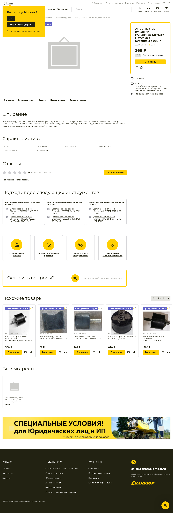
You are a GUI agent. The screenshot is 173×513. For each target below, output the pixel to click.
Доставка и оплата (114, 3)
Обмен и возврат (53, 478)
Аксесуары (8, 473)
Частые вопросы (53, 488)
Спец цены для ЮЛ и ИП (159, 3)
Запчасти (62, 9)
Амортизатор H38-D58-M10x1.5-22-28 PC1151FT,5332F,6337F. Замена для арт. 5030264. (18, 338)
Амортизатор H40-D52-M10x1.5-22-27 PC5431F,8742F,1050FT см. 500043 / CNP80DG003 (154, 338)
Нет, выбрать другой (21, 24)
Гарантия (129, 3)
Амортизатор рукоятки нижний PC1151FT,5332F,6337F (87, 337)
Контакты (140, 3)
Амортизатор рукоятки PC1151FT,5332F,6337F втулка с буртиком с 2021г (14, 400)
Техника (6, 468)
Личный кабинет (53, 483)
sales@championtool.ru (148, 468)
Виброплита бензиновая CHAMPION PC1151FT (106, 203)
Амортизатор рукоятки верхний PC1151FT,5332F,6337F (53, 337)
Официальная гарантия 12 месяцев (112, 254)
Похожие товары (77, 100)
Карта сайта (93, 478)
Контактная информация (100, 483)
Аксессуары (48, 9)
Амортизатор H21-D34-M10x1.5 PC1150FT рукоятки (122, 337)
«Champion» (13, 501)
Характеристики (26, 100)
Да (11, 18)
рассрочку (158, 55)
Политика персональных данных (61, 492)
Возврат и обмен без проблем (49, 254)
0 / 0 (151, 45)
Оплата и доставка (54, 473)
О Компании (97, 3)
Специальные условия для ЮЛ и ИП (62, 468)
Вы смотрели (18, 369)
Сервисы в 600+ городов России (80, 254)
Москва (9, 3)
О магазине (93, 468)
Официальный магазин (17, 254)
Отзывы (42, 100)
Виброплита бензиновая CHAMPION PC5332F (22, 203)
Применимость (57, 100)
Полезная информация (99, 473)
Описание (9, 100)
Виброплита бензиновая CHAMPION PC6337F (64, 203)
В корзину (150, 62)
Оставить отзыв (115, 172)
